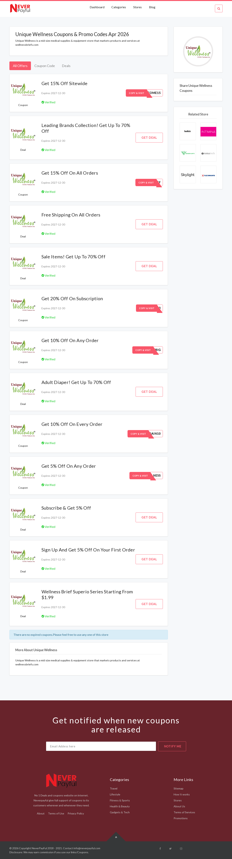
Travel (113, 788)
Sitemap (178, 788)
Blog (152, 7)
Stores (137, 7)
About (41, 813)
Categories (118, 7)
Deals (66, 66)
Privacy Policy (76, 813)
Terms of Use (56, 813)
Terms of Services (184, 812)
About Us (179, 806)
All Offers (20, 66)
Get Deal (149, 137)
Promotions (181, 818)
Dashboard (97, 7)
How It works (182, 794)
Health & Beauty (120, 806)
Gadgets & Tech (120, 812)
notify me (172, 746)
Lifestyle (115, 794)
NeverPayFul (39, 848)
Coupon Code (44, 66)
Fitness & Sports (120, 800)
